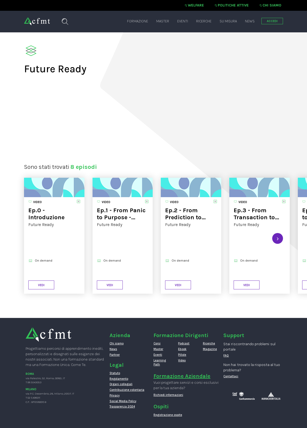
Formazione (137, 21)
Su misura (228, 21)
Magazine (210, 349)
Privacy (115, 395)
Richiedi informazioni (168, 395)
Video (182, 360)
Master (162, 21)
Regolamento (119, 379)
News (250, 21)
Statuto (115, 373)
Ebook (182, 349)
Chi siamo (271, 5)
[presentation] (277, 238)
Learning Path (160, 363)
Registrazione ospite (168, 415)
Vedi (41, 285)
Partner (115, 355)
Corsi (157, 343)
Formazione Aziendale (182, 376)
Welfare (196, 5)
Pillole (182, 355)
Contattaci (230, 376)
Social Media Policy (123, 401)
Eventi (182, 21)
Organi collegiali (121, 384)
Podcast (183, 343)
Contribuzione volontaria (127, 390)
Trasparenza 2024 (122, 406)
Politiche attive (233, 5)
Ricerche (204, 21)
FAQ (226, 355)
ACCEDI (272, 21)
